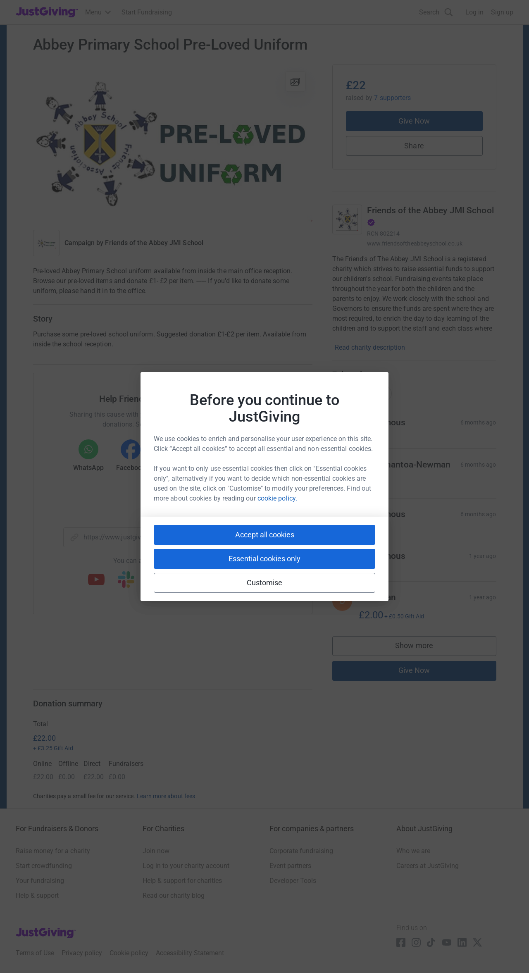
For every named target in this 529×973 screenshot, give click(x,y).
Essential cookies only (264, 558)
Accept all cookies (264, 534)
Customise (265, 582)
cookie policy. (277, 498)
